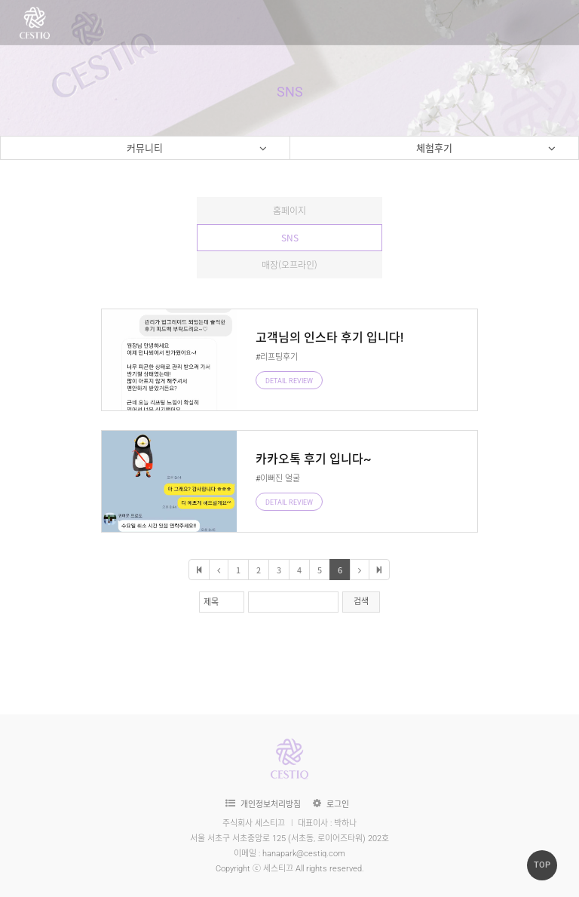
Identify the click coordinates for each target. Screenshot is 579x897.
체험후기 (486, 149)
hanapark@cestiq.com (303, 854)
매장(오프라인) (289, 265)
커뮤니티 (197, 149)
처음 (199, 569)
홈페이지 (289, 210)
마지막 (379, 569)
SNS (290, 237)
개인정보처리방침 (270, 804)
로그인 (337, 804)
